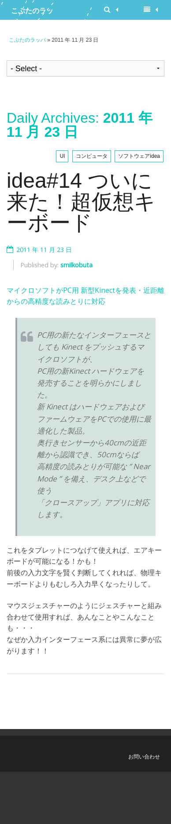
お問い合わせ (144, 757)
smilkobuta (76, 265)
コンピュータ (92, 156)
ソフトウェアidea (139, 156)
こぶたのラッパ (32, 13)
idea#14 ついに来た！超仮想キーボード (81, 201)
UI (62, 156)
